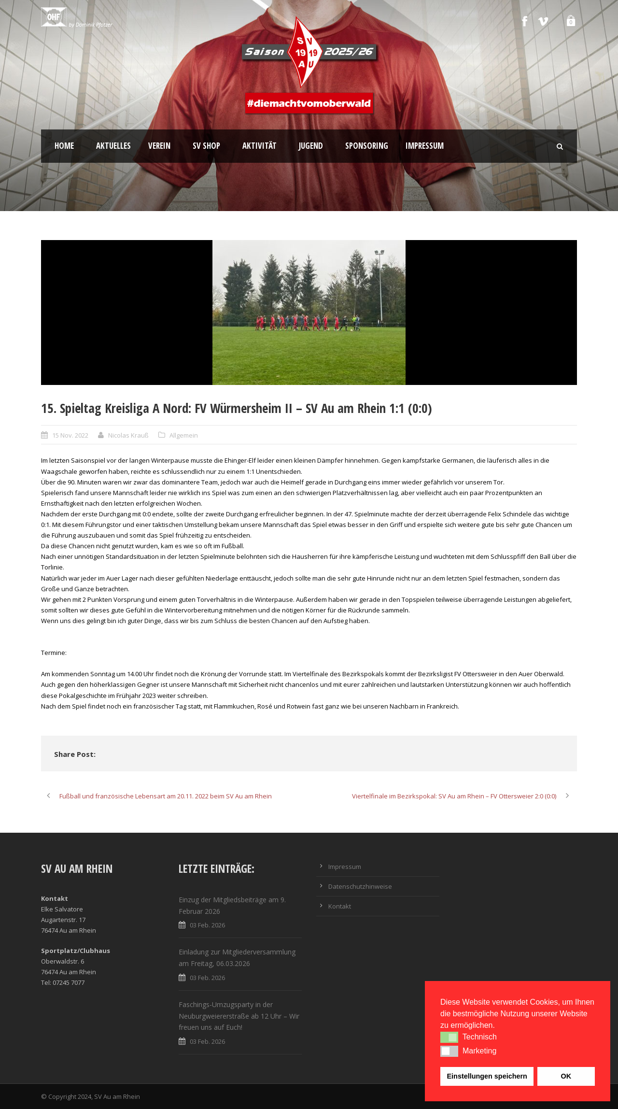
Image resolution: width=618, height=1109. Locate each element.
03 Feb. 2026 (207, 925)
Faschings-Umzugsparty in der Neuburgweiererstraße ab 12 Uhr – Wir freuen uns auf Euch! (239, 1016)
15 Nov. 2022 (70, 435)
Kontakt (339, 906)
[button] (449, 1037)
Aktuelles (113, 145)
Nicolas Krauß (128, 435)
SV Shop (206, 145)
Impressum (425, 145)
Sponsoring (366, 145)
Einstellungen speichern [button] (487, 1076)
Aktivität (259, 145)
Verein (159, 145)
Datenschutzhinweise (360, 886)
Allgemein (183, 435)
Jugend (311, 145)
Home (64, 145)
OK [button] (566, 1076)
